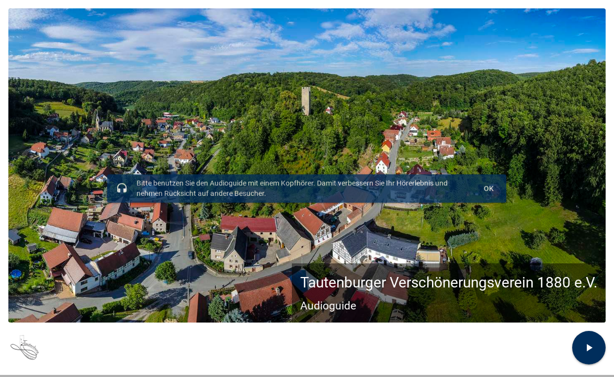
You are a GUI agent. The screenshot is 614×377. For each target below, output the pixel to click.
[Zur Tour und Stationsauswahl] (589, 347)
